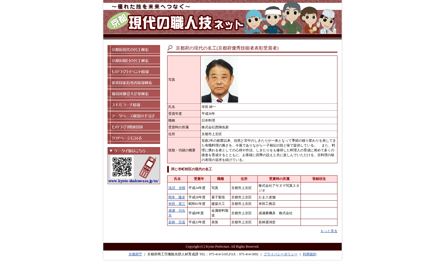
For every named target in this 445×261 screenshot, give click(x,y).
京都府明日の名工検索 (134, 61)
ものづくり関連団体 (134, 127)
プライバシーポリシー (281, 254)
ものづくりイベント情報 (134, 72)
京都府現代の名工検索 (134, 50)
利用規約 (309, 254)
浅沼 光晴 (176, 188)
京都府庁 (135, 254)
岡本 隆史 (176, 197)
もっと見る (328, 231)
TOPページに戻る (134, 138)
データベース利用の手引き (134, 116)
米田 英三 (176, 204)
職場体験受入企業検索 (134, 94)
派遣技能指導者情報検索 (134, 83)
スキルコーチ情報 (134, 105)
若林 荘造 (176, 222)
